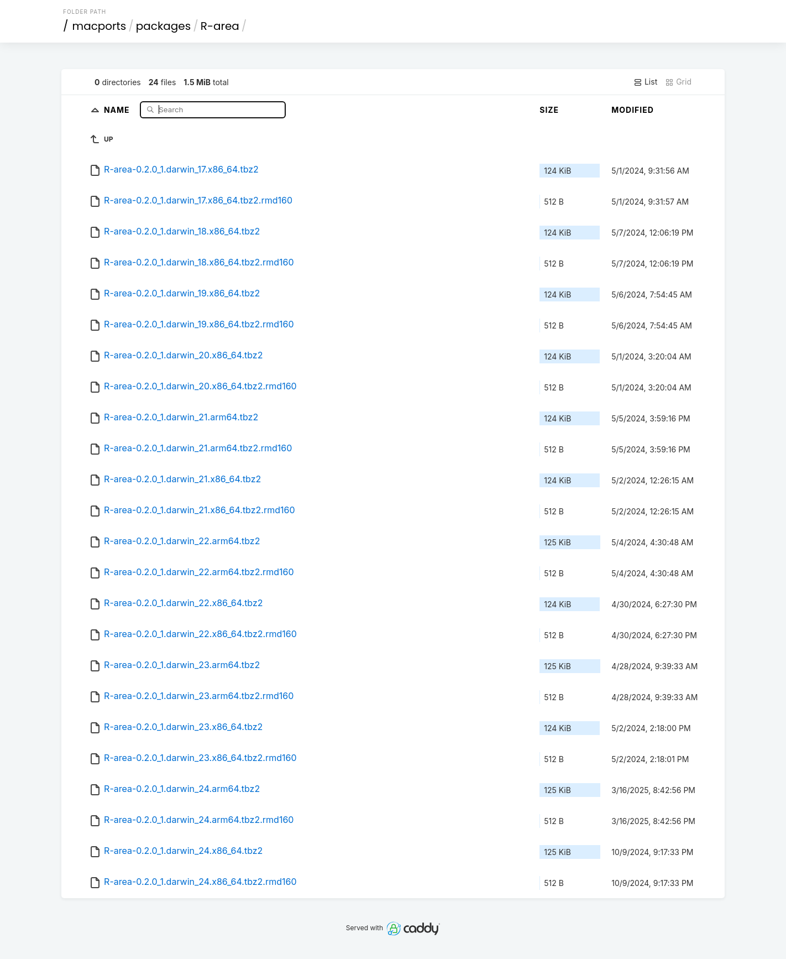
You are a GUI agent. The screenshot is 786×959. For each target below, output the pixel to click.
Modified (632, 109)
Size (549, 109)
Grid (678, 82)
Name (118, 109)
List (645, 82)
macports (99, 26)
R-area (220, 26)
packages (163, 26)
